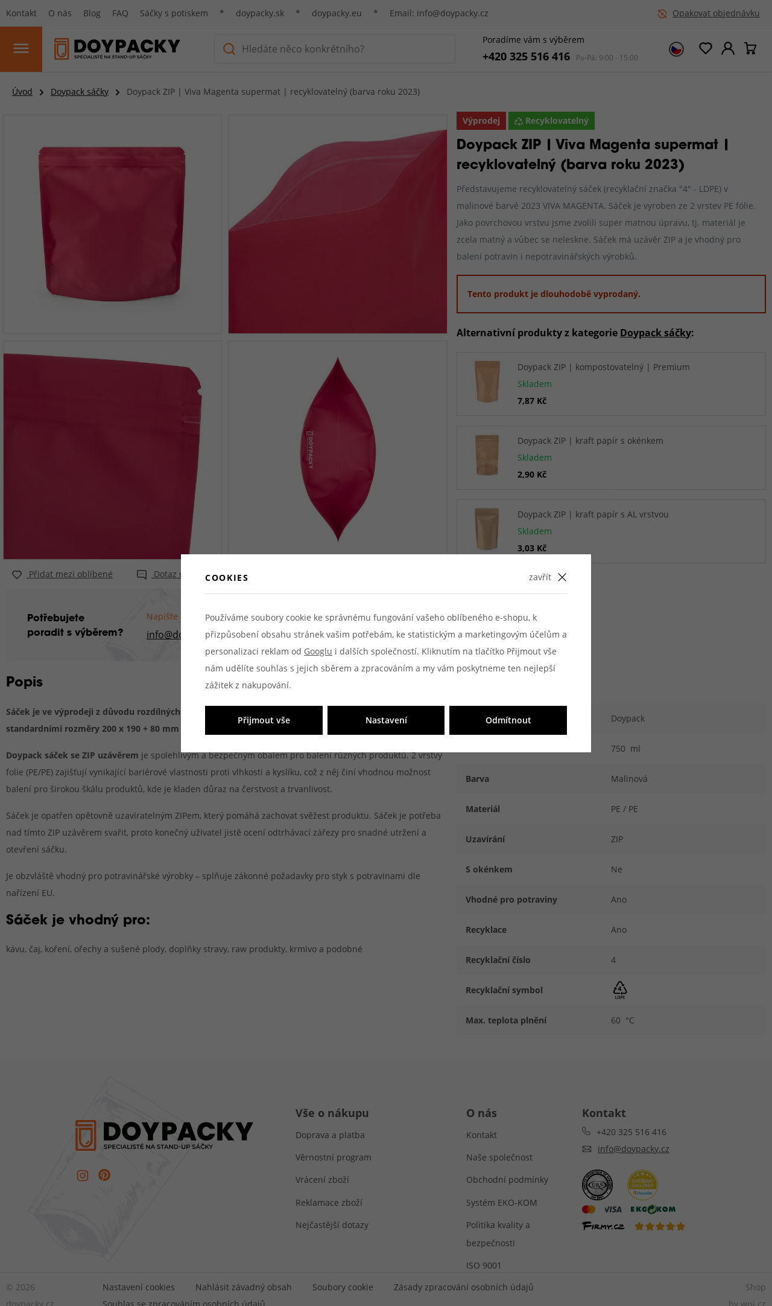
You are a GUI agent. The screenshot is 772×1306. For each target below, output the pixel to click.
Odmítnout (508, 720)
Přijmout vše (264, 720)
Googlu (318, 651)
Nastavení (386, 720)
